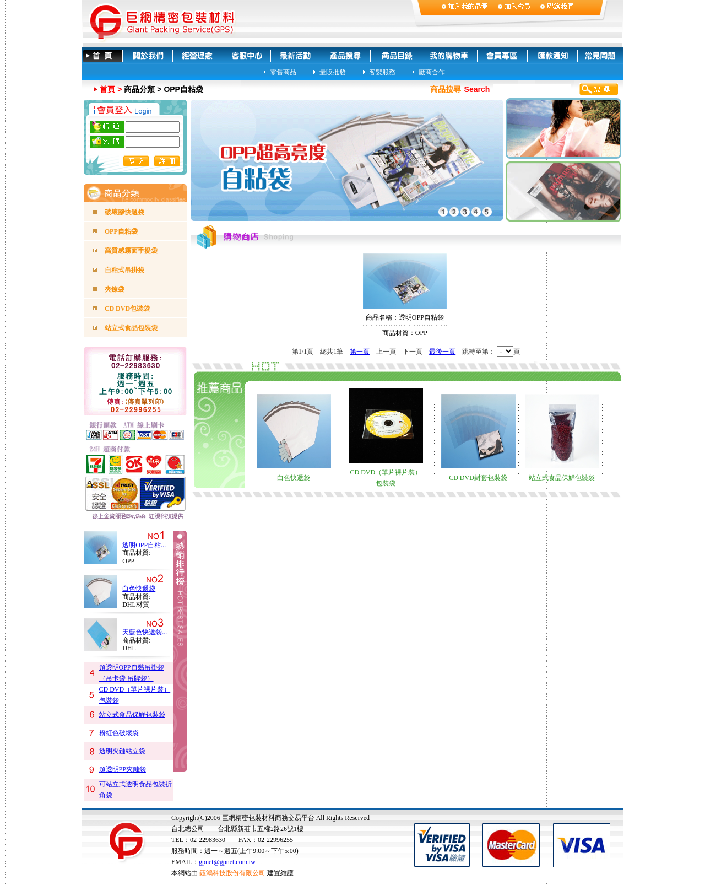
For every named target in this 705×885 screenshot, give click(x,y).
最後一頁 (442, 351)
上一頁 (386, 351)
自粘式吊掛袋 (124, 270)
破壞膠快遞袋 (124, 212)
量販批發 (332, 71)
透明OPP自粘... (144, 545)
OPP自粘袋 (121, 231)
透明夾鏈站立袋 (122, 751)
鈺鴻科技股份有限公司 (232, 873)
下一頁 (412, 351)
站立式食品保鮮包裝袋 (132, 715)
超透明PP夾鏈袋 (122, 769)
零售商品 (283, 71)
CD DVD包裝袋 (127, 308)
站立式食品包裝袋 (131, 328)
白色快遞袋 (138, 588)
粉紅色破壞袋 (119, 733)
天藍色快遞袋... (144, 632)
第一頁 (360, 351)
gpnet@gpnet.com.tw (227, 862)
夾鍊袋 (114, 289)
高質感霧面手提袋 (131, 251)
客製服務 (382, 71)
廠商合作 (432, 71)
